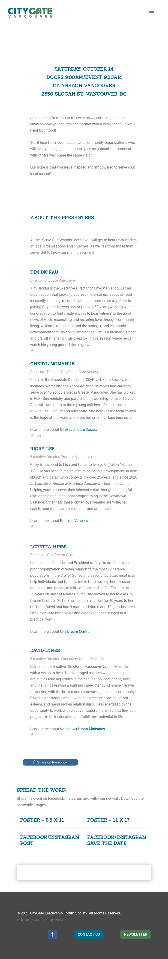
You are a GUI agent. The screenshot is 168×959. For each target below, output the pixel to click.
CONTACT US (89, 934)
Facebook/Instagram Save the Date (117, 840)
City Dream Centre (74, 631)
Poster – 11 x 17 (108, 820)
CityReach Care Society (78, 429)
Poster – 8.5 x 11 (42, 820)
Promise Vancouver (75, 521)
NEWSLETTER (135, 934)
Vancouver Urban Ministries (82, 729)
